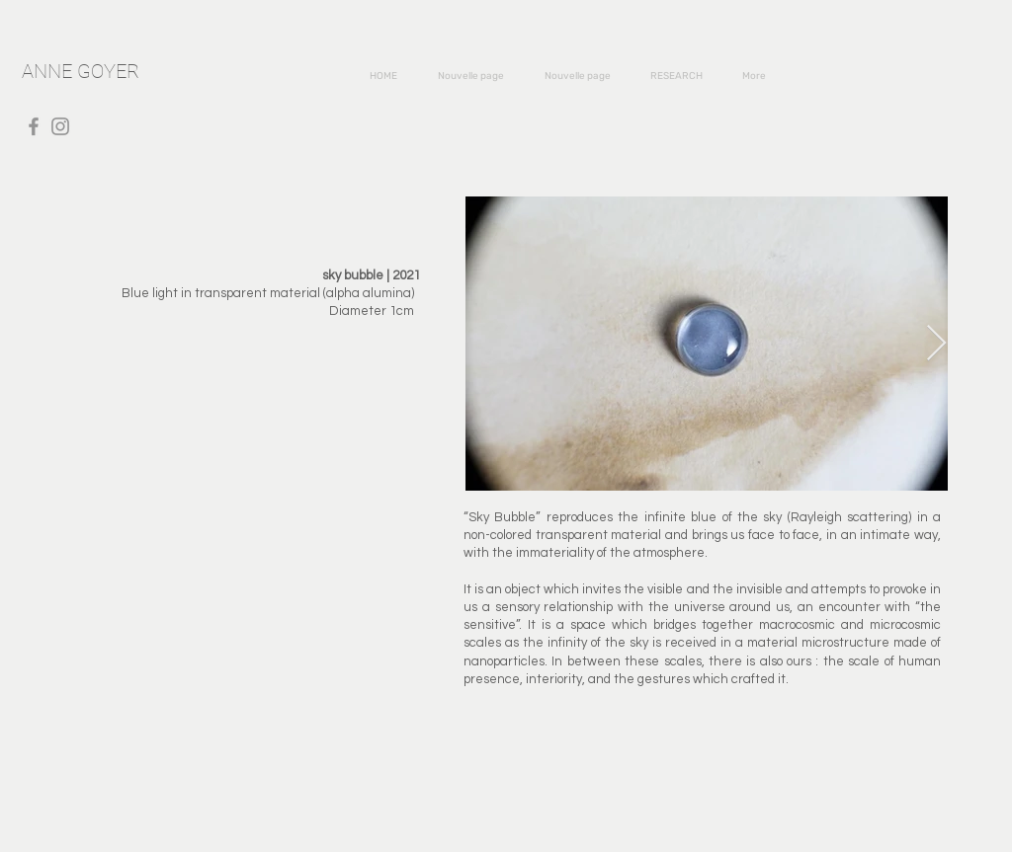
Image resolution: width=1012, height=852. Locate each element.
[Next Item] (936, 344)
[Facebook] (33, 126)
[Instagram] (60, 126)
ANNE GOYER (80, 71)
